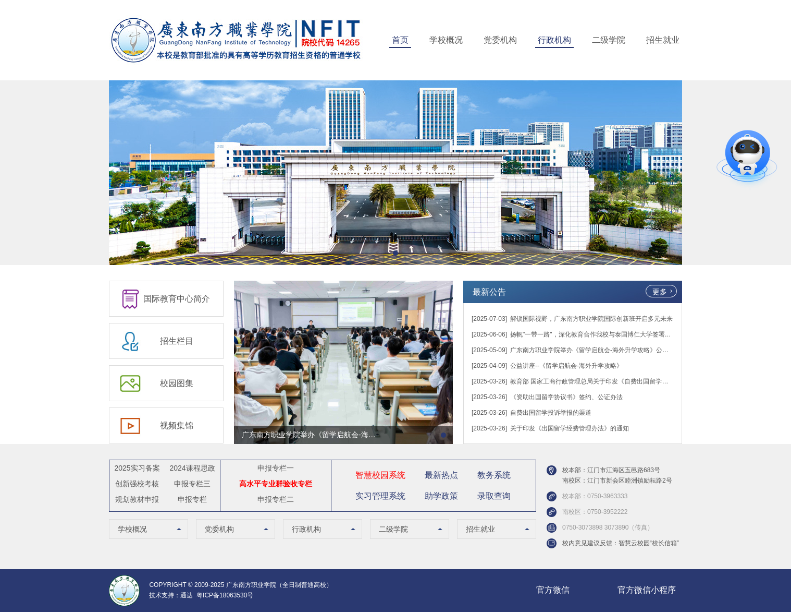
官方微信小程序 (646, 589)
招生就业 (662, 39)
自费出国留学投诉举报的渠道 (550, 412)
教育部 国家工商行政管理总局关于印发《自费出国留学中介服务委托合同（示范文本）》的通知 (642, 381)
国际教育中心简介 (176, 298)
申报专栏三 (192, 483)
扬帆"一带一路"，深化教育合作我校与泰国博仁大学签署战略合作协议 (606, 334)
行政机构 (554, 39)
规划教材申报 (137, 499)
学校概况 (446, 39)
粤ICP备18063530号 (224, 595)
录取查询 (494, 495)
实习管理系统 (380, 495)
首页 (400, 39)
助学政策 (441, 495)
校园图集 (176, 383)
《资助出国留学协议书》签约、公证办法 (566, 397)
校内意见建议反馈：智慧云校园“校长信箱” (620, 543)
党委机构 (500, 39)
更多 (659, 291)
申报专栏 (192, 499)
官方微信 (553, 589)
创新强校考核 (137, 483)
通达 (186, 595)
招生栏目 (176, 341)
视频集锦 (176, 425)
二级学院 (608, 39)
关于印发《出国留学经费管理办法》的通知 (569, 428)
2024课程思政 (192, 468)
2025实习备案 (136, 468)
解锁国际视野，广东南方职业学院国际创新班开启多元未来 (591, 318)
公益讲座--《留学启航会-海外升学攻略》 (566, 365)
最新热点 (441, 475)
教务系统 (494, 475)
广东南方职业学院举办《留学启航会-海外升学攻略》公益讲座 (595, 350)
